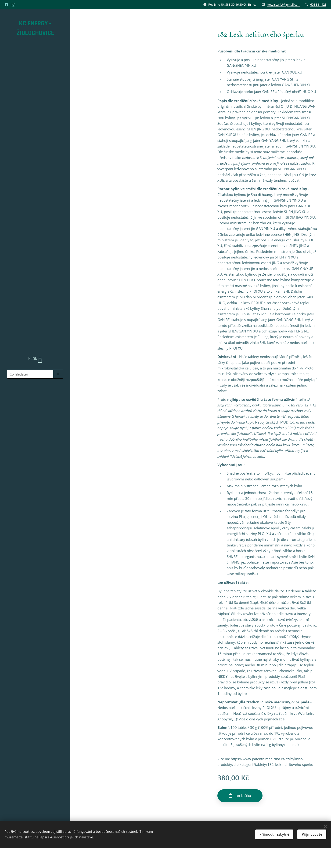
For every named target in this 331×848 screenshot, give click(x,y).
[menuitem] (35, 395)
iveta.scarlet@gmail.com (283, 4)
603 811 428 (318, 4)
